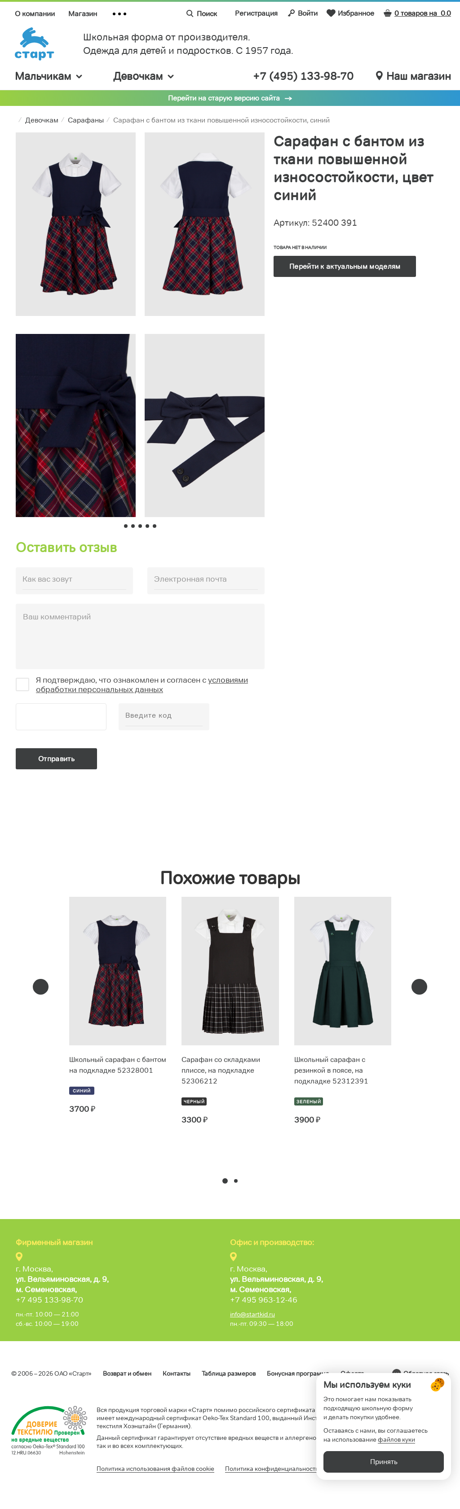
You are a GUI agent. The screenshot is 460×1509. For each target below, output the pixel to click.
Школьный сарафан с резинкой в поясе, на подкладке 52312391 (331, 1070)
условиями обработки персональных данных (142, 685)
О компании (35, 13)
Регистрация (256, 13)
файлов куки (396, 1460)
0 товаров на (417, 13)
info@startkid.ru (252, 1314)
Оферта (352, 1373)
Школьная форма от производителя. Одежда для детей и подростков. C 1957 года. (188, 44)
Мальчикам (49, 76)
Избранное (350, 13)
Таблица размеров (229, 1373)
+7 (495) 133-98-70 (303, 76)
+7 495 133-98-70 (49, 1300)
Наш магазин (413, 76)
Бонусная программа (298, 1373)
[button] (225, 1181)
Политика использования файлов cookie (155, 1469)
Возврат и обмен (127, 1373)
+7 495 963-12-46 (263, 1300)
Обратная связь (426, 1373)
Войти (302, 13)
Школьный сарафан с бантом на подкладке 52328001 (117, 1065)
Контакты (176, 1373)
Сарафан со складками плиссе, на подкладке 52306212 (220, 1070)
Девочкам (144, 76)
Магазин (82, 13)
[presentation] (41, 987)
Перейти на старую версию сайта (224, 98)
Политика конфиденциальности (272, 1469)
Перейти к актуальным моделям (344, 266)
